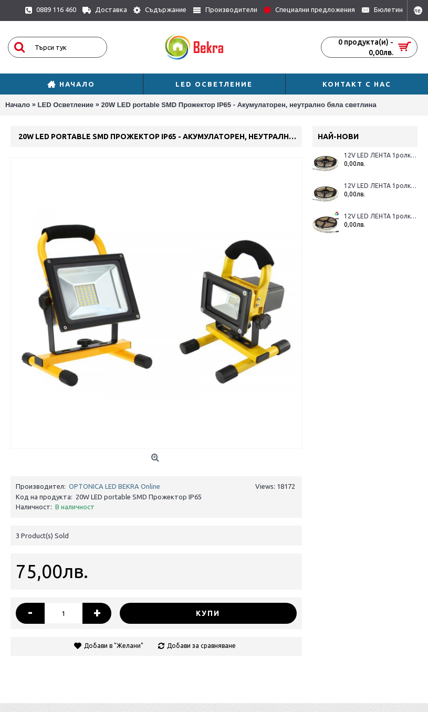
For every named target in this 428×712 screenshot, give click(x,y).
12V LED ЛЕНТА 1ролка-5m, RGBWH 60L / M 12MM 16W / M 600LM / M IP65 (380, 185)
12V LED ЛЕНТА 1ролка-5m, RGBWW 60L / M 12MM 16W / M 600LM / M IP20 (380, 216)
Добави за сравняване (201, 645)
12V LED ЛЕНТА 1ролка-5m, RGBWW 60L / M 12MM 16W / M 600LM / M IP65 (380, 155)
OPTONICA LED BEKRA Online (114, 486)
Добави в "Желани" (113, 645)
